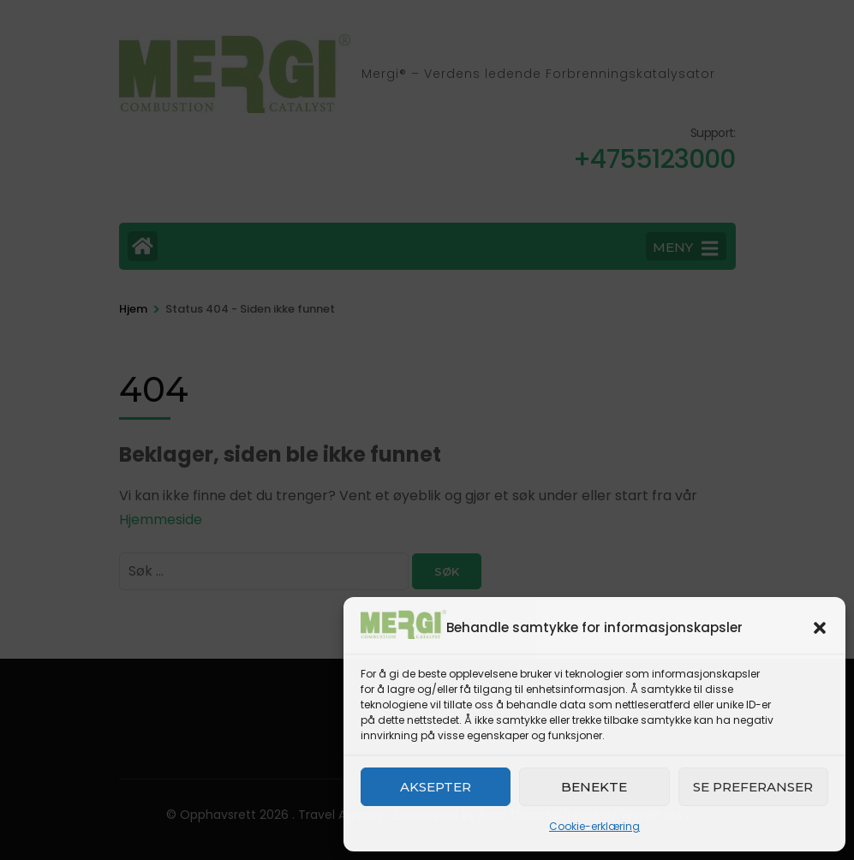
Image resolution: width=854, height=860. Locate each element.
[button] (819, 627)
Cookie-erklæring (594, 826)
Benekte (594, 787)
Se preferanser (753, 787)
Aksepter (435, 787)
